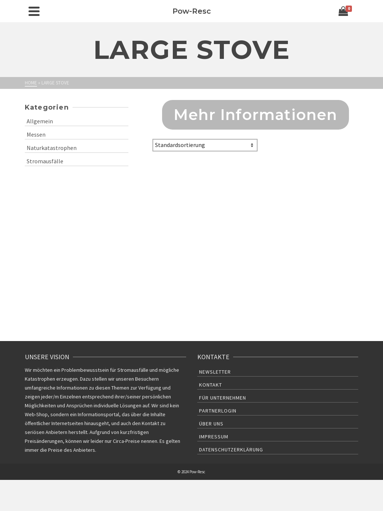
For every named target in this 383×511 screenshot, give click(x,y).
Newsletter (215, 371)
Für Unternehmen (222, 397)
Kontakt (210, 384)
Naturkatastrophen (52, 147)
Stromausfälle (45, 161)
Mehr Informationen (255, 115)
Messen (36, 134)
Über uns (211, 423)
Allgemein (40, 121)
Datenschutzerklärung (231, 449)
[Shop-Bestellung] (205, 145)
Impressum (213, 436)
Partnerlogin (217, 410)
